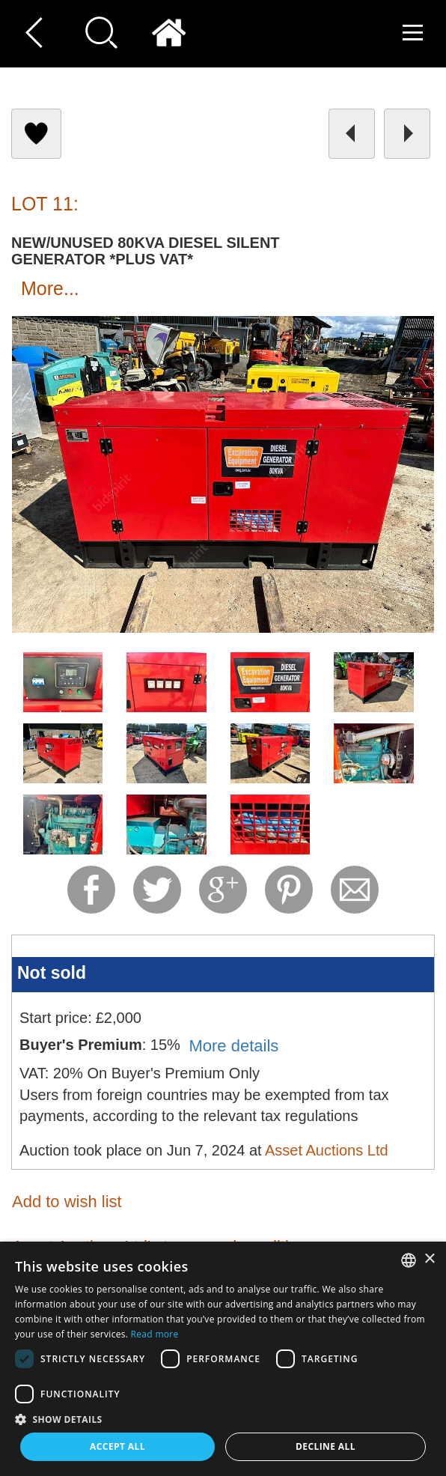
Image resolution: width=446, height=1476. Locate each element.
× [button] (429, 1259)
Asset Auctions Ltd (326, 1150)
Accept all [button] (117, 1446)
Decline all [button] (325, 1446)
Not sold (51, 973)
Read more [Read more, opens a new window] (155, 1334)
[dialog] (223, 1359)
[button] (223, 1419)
